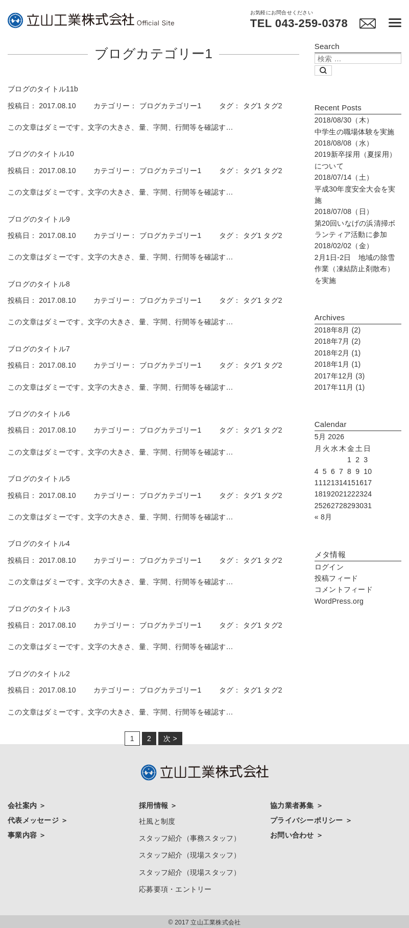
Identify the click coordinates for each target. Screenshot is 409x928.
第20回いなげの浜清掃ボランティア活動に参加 (355, 223)
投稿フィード (336, 578)
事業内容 (23, 834)
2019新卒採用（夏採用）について (355, 154)
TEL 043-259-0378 (298, 23)
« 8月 (323, 517)
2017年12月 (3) (340, 376)
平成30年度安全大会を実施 (355, 188)
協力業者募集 (293, 805)
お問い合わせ (293, 834)
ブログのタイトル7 (39, 349)
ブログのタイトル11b (43, 89)
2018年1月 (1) (338, 364)
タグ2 (272, 106)
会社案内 (23, 805)
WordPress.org (339, 601)
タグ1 (252, 106)
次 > (170, 738)
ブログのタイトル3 (39, 609)
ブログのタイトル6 (39, 414)
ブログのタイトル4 (39, 543)
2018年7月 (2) (338, 341)
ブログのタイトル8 (39, 284)
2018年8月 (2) (338, 330)
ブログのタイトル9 (39, 219)
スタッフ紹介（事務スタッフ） (190, 837)
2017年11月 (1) (340, 387)
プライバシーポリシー (307, 820)
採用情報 (154, 805)
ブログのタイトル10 (41, 154)
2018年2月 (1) (338, 353)
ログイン (329, 567)
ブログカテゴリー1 (170, 106)
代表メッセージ (34, 820)
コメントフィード (344, 589)
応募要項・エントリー (175, 887)
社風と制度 (157, 821)
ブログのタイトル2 (39, 674)
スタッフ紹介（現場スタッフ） (190, 854)
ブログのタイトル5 (39, 478)
